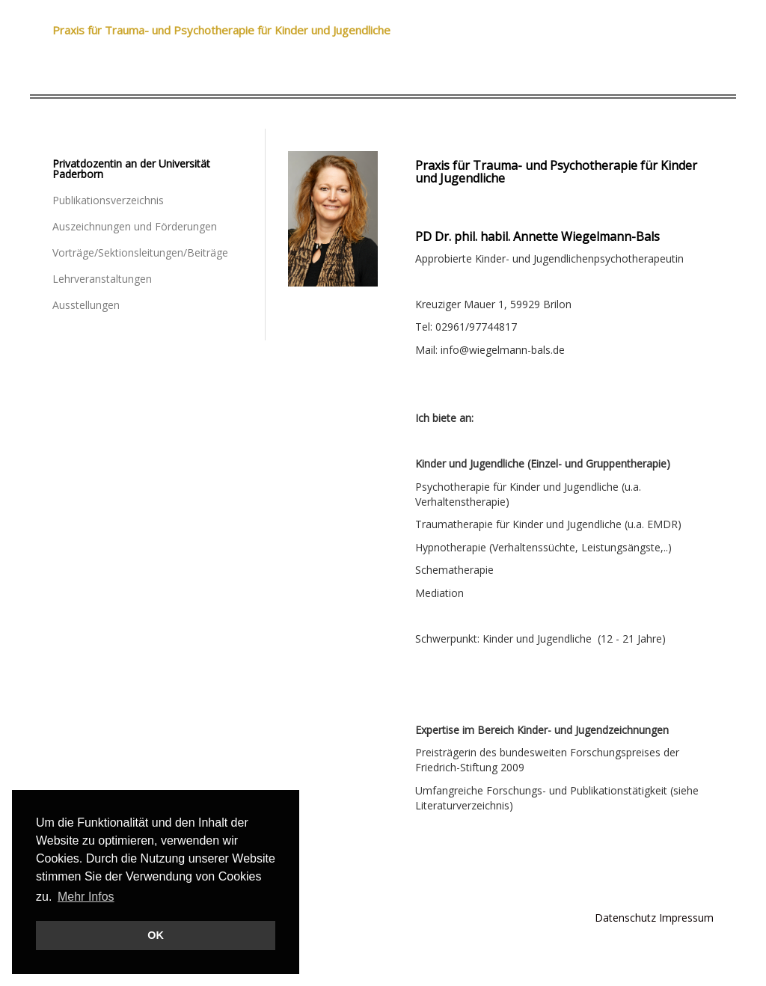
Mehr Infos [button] (86, 896)
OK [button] (155, 935)
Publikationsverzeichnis (108, 200)
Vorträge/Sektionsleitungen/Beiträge (140, 252)
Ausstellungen (86, 305)
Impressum (686, 917)
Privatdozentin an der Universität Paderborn (131, 168)
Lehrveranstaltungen (102, 279)
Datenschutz (625, 917)
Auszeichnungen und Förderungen (134, 226)
